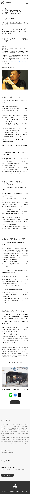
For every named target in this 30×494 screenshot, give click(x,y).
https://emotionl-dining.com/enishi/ (17, 61)
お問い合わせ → (7, 475)
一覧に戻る (15, 402)
